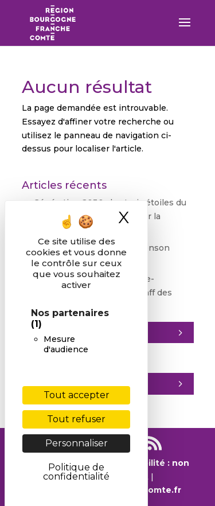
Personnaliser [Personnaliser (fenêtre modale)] (76, 443)
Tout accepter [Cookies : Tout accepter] (77, 395)
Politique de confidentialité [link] (76, 472)
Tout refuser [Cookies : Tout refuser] (76, 419)
